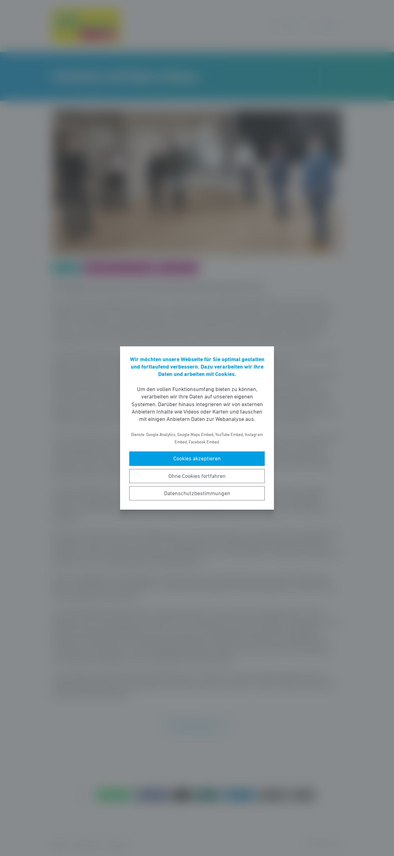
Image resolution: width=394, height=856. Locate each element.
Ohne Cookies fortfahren (197, 476)
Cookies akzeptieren (197, 458)
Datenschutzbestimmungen (197, 493)
